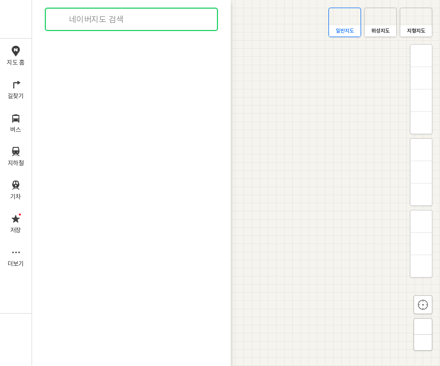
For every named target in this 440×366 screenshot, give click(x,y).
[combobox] (132, 19)
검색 (60, 19)
